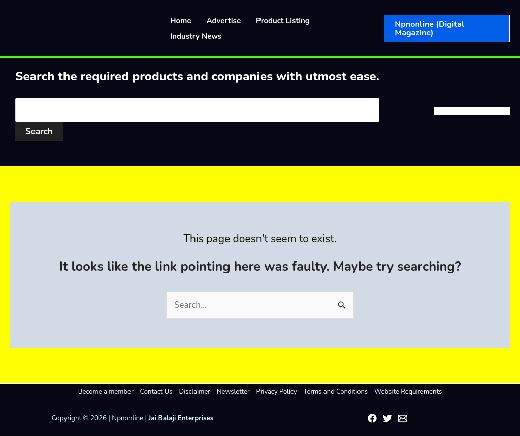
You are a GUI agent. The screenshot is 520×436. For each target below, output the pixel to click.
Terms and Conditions (336, 391)
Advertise (224, 21)
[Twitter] (387, 418)
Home (180, 21)
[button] (447, 28)
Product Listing (283, 21)
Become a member (106, 391)
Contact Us (156, 391)
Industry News (195, 36)
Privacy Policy (276, 391)
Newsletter (233, 391)
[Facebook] (372, 418)
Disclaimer (194, 391)
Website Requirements (408, 391)
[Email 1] (402, 418)
